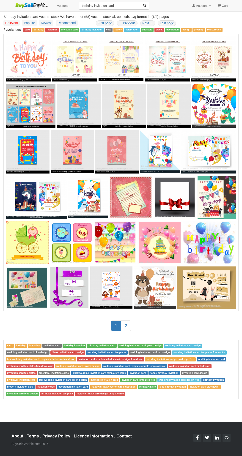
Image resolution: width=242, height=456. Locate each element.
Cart (223, 5)
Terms (33, 436)
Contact (124, 436)
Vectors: (63, 6)
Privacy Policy (56, 436)
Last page (167, 23)
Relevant (11, 23)
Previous (127, 23)
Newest (46, 23)
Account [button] (201, 6)
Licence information (93, 436)
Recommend (67, 23)
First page (105, 23)
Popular (29, 23)
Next (147, 23)
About (17, 436)
